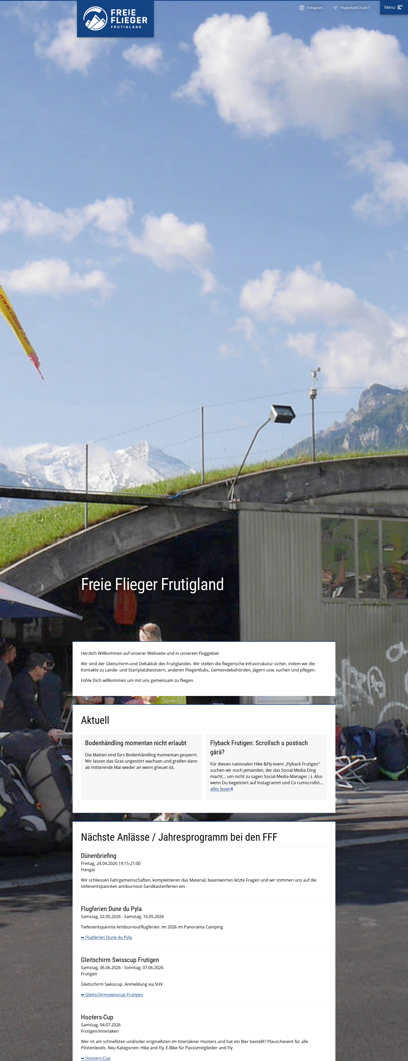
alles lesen (220, 789)
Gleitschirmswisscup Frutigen (114, 994)
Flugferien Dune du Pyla (108, 937)
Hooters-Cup (98, 1058)
